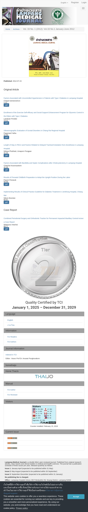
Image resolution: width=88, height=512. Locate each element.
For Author (11, 390)
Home (7, 29)
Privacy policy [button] (22, 508)
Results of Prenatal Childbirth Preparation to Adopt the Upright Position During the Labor (37, 177)
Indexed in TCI (11, 355)
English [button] (64, 3)
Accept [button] (76, 497)
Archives (16, 29)
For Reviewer (12, 395)
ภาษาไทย (10, 325)
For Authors (11, 342)
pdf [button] (6, 105)
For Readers (12, 337)
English (10, 320)
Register (75, 2)
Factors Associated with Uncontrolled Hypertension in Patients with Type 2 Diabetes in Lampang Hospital (43, 98)
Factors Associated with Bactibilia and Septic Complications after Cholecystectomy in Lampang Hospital (43, 163)
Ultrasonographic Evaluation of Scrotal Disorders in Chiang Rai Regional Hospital (34, 131)
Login (84, 2)
